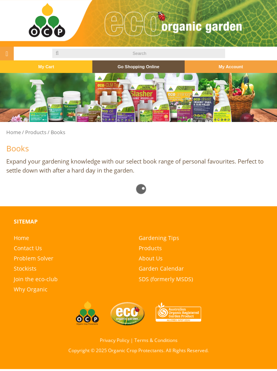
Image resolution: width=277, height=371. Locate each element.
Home (13, 132)
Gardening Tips (159, 238)
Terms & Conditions (156, 340)
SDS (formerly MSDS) (166, 279)
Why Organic (31, 289)
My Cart (46, 66)
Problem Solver (33, 258)
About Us (151, 258)
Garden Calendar (161, 268)
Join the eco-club (36, 279)
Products (35, 132)
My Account (230, 66)
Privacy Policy (114, 340)
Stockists (25, 268)
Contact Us (28, 248)
